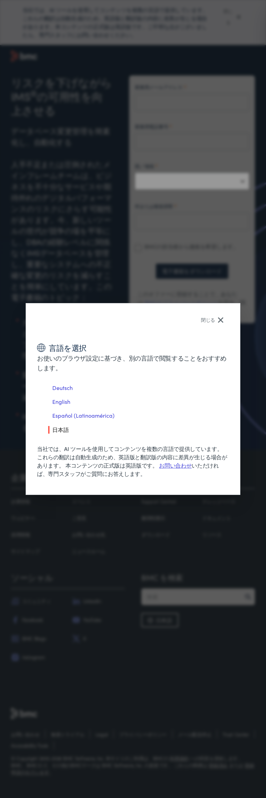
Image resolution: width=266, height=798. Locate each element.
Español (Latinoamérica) (83, 415)
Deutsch (62, 387)
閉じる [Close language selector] (212, 320)
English (61, 401)
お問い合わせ (175, 465)
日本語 (60, 429)
